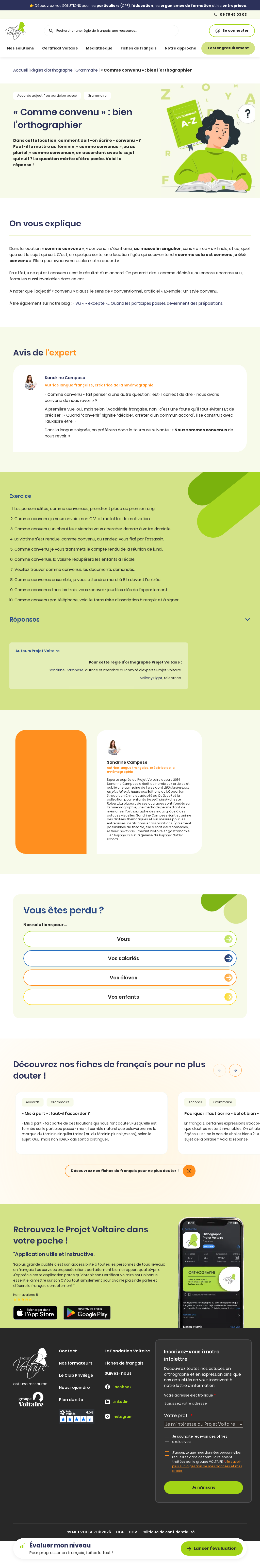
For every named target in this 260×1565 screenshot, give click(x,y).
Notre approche (180, 48)
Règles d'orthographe (51, 70)
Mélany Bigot (151, 678)
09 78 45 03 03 (230, 14)
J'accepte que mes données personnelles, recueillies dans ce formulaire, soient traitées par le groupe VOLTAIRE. (207, 1461)
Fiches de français (139, 48)
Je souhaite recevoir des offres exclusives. (200, 1439)
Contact (68, 1351)
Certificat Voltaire (60, 48)
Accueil (20, 70)
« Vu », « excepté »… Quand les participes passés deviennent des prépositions (148, 303)
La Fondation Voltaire (127, 1351)
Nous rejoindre (74, 1387)
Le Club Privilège (76, 1375)
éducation (143, 5)
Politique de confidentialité (168, 1532)
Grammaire (86, 70)
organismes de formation (185, 5)
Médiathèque (99, 48)
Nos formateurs (75, 1363)
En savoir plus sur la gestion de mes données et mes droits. (207, 1466)
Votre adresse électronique (190, 1395)
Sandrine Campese (66, 670)
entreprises (234, 5)
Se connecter (232, 30)
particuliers (108, 5)
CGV (133, 1532)
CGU (120, 1532)
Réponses (130, 619)
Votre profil (178, 1415)
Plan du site (71, 1400)
